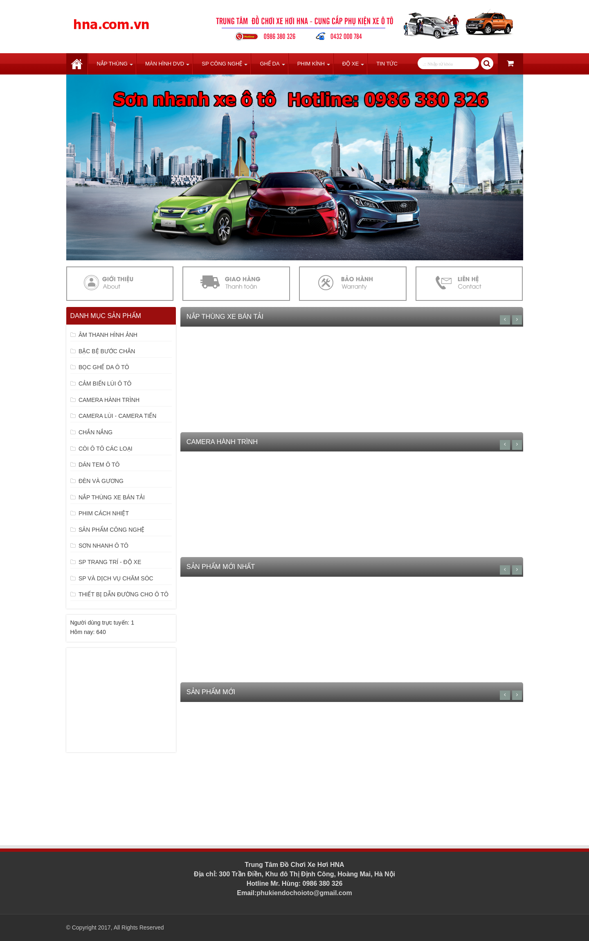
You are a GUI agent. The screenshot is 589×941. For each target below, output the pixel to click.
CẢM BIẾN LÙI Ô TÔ (105, 383)
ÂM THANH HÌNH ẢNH (108, 335)
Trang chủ (77, 63)
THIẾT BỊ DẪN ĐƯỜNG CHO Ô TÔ (124, 594)
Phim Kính (311, 64)
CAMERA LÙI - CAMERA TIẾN (118, 416)
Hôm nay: (83, 632)
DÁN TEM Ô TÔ (99, 464)
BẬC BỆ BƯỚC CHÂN (107, 351)
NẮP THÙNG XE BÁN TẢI (112, 497)
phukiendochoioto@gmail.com (304, 892)
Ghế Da (269, 64)
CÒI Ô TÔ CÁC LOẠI (106, 448)
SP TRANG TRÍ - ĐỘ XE (110, 562)
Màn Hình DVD (164, 64)
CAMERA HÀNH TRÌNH (109, 400)
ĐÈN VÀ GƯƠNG (101, 481)
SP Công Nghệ (222, 64)
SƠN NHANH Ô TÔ (103, 545)
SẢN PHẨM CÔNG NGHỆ (111, 529)
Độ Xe (350, 64)
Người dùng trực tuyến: (100, 622)
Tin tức (387, 64)
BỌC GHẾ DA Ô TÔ (104, 367)
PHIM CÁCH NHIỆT (104, 513)
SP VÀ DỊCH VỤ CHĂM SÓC (116, 578)
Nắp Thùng (112, 64)
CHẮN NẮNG (95, 432)
